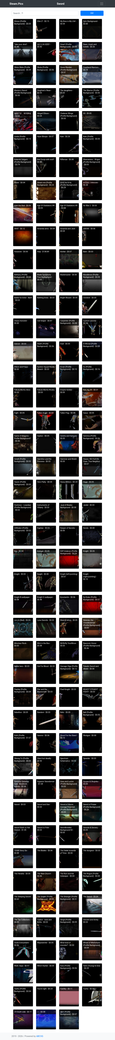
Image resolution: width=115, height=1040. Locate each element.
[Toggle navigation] (101, 3)
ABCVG (39, 1036)
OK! (92, 13)
